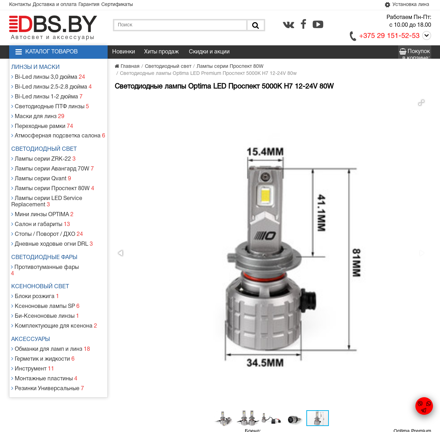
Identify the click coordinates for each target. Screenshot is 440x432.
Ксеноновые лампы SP (45, 275)
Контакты (22, 5)
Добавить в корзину (282, 170)
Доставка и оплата (62, 5)
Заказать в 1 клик (364, 170)
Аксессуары (34, 305)
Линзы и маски (39, 68)
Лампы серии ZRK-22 (43, 150)
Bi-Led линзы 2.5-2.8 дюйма (51, 86)
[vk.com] (288, 25)
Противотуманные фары (47, 245)
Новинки (123, 53)
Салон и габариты (41, 206)
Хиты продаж (161, 53)
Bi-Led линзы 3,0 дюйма (48, 77)
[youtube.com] (318, 25)
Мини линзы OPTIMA (43, 198)
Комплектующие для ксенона (53, 292)
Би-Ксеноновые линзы (45, 284)
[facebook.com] (303, 25)
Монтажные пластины (44, 339)
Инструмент (34, 331)
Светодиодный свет (47, 141)
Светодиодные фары (48, 236)
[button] (231, 104)
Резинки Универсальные (47, 348)
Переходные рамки (42, 119)
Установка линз (404, 5)
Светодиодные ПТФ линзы (49, 102)
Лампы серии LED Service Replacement (47, 187)
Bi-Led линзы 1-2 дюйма (47, 94)
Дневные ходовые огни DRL (51, 223)
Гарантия (101, 5)
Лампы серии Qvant (42, 166)
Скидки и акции (209, 53)
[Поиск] (255, 26)
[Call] (425, 38)
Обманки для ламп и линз (50, 314)
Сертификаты (134, 5)
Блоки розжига (36, 267)
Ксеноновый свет (43, 258)
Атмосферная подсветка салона (56, 128)
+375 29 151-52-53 (389, 37)
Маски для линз (38, 111)
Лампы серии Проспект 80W (52, 175)
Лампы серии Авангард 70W (52, 158)
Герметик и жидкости (43, 322)
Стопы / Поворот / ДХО (47, 215)
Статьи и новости (160, 371)
